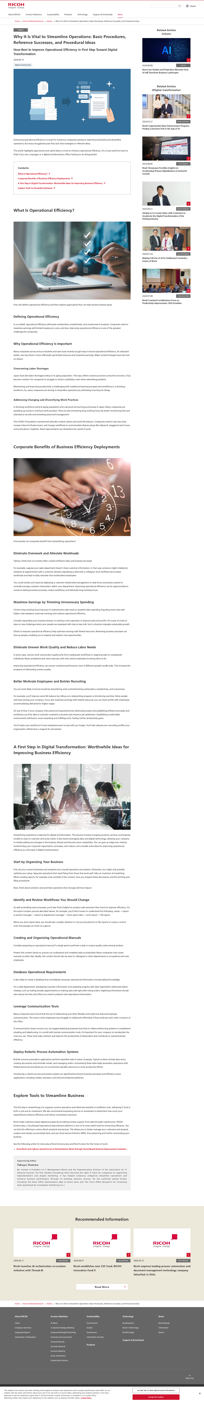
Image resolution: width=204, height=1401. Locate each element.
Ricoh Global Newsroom (33, 21)
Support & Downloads (133, 1340)
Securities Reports (58, 1346)
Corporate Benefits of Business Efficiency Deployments (44, 178)
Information (163, 1328)
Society (90, 1328)
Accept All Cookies (156, 1397)
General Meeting (58, 1351)
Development (128, 1323)
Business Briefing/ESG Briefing (63, 1332)
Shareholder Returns (59, 1360)
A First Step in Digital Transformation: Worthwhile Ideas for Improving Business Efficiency (60, 183)
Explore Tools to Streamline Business (35, 188)
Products (91, 1344)
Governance (92, 1332)
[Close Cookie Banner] (200, 1393)
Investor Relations (59, 1316)
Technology (128, 1316)
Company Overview (23, 1328)
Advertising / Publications (25, 1337)
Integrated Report (22, 1332)
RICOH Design (128, 1332)
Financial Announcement (61, 1337)
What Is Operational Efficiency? (32, 173)
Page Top (185, 1378)
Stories (49, 21)
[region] (102, 1394)
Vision (17, 1323)
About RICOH (21, 1316)
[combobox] (157, 6)
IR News (54, 1323)
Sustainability (93, 1316)
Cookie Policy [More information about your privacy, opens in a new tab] (86, 1398)
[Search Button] (173, 5)
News (161, 1316)
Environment (92, 1323)
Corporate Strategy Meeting (62, 1328)
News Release (164, 1323)
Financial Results (57, 1342)
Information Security (95, 1337)
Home (17, 21)
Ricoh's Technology (131, 1328)
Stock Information (58, 1356)
